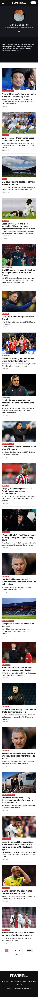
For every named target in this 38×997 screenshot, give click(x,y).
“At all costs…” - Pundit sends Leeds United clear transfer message (18, 139)
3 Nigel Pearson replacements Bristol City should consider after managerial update (18, 755)
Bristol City (5, 313)
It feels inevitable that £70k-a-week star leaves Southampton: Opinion (18, 933)
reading (4, 179)
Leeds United (5, 135)
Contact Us (18, 981)
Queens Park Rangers (7, 443)
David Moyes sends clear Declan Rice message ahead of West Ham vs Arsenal (18, 272)
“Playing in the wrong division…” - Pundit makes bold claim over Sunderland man (17, 491)
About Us (19, 984)
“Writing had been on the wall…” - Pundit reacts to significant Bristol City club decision (19, 581)
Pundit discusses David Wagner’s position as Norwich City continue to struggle (18, 402)
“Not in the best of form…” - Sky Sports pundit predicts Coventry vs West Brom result (17, 800)
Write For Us (5, 981)
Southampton (6, 355)
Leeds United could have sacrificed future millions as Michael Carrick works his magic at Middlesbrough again (17, 846)
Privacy (30, 981)
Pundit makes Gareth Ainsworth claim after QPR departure (19, 447)
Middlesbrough (6, 839)
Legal (34, 981)
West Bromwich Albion (8, 794)
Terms (24, 981)
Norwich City (5, 397)
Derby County (5, 532)
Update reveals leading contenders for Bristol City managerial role (19, 710)
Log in (33, 3)
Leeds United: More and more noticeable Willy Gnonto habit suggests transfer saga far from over (18, 226)
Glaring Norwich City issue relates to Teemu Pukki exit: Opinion (18, 892)
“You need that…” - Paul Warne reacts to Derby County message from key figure (18, 537)
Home (11, 981)
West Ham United (6, 267)
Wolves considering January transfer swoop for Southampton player (18, 359)
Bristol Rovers (6, 664)
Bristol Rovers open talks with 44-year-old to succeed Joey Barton (17, 668)
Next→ (30, 950)
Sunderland (5, 485)
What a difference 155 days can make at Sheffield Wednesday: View (19, 95)
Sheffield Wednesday (7, 91)
